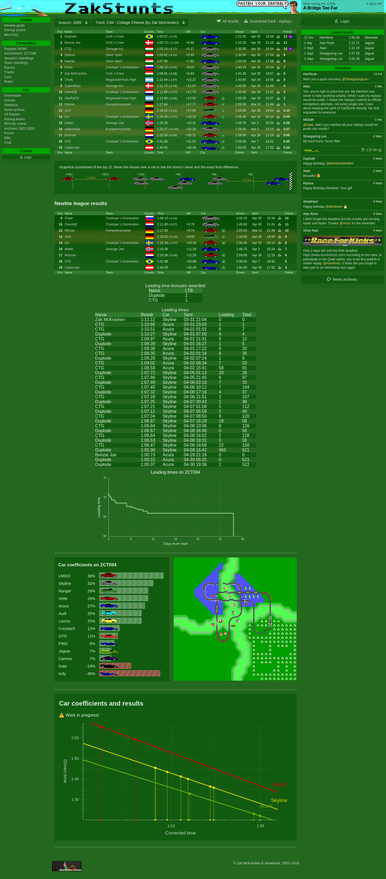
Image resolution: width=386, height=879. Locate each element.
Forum (9, 133)
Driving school (14, 30)
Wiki (7, 138)
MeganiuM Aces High (121, 80)
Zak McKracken (76, 73)
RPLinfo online (15, 124)
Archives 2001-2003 (19, 128)
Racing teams (14, 119)
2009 (70, 22)
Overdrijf (71, 92)
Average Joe (115, 123)
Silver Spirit (114, 55)
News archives (345, 279)
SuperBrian (73, 86)
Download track (263, 21)
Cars (7, 77)
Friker (69, 67)
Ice (67, 117)
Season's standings (19, 58)
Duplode (71, 36)
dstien (69, 123)
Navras (70, 61)
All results (230, 21)
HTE (68, 141)
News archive (14, 110)
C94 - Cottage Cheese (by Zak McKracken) (137, 22)
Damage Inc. (115, 49)
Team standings (16, 63)
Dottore (70, 55)
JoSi (68, 110)
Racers (9, 67)
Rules (8, 81)
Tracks (9, 72)
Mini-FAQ (11, 35)
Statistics (11, 105)
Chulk (69, 80)
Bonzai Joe (72, 43)
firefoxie (70, 135)
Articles (9, 100)
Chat (7, 142)
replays (285, 21)
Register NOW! (15, 49)
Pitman (70, 104)
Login (344, 21)
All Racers (12, 114)
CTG (68, 49)
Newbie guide (14, 25)
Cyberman (72, 147)
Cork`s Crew (115, 36)
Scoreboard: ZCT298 (20, 53)
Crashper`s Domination (122, 67)
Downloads (12, 95)
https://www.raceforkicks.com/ (324, 255)
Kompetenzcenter (118, 104)
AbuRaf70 (72, 98)
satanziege (72, 129)
